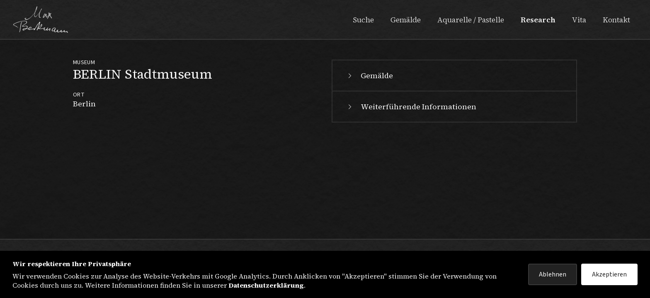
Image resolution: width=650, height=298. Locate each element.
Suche (363, 19)
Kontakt (616, 19)
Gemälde (405, 19)
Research (538, 19)
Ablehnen (552, 274)
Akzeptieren (609, 274)
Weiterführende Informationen (411, 106)
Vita (579, 19)
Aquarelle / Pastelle (470, 19)
